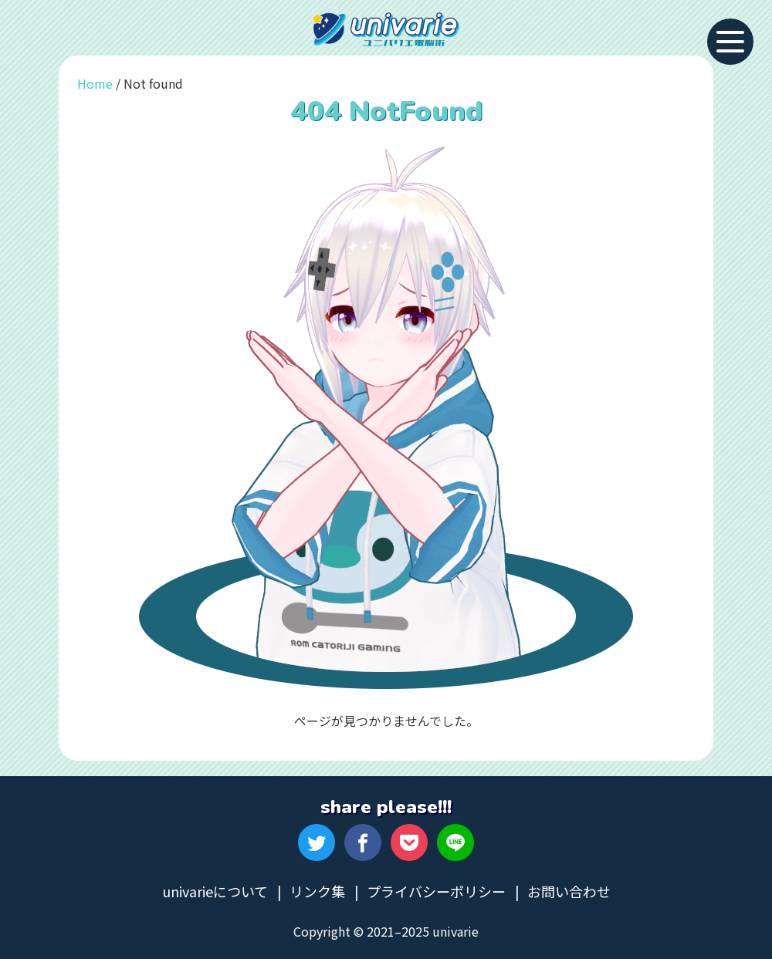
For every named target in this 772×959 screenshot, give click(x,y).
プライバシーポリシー (436, 891)
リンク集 (317, 891)
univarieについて (215, 891)
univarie (386, 29)
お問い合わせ (569, 891)
